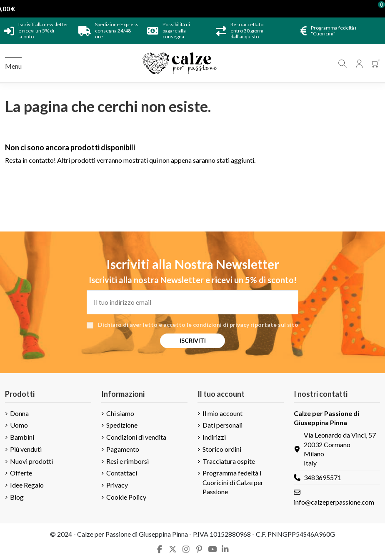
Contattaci (121, 473)
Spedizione (122, 425)
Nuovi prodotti (31, 461)
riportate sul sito (274, 324)
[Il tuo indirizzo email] (192, 302)
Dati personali (222, 425)
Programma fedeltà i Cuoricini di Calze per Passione (232, 482)
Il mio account (222, 413)
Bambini (22, 437)
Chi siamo (120, 413)
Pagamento (122, 449)
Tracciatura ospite (228, 461)
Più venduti (26, 449)
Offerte (21, 473)
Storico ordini (221, 449)
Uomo (19, 425)
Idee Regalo (27, 485)
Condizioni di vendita (136, 437)
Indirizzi (214, 437)
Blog (17, 497)
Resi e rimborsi (127, 461)
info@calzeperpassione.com (334, 502)
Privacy (117, 485)
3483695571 (322, 477)
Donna (19, 413)
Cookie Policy (126, 497)
